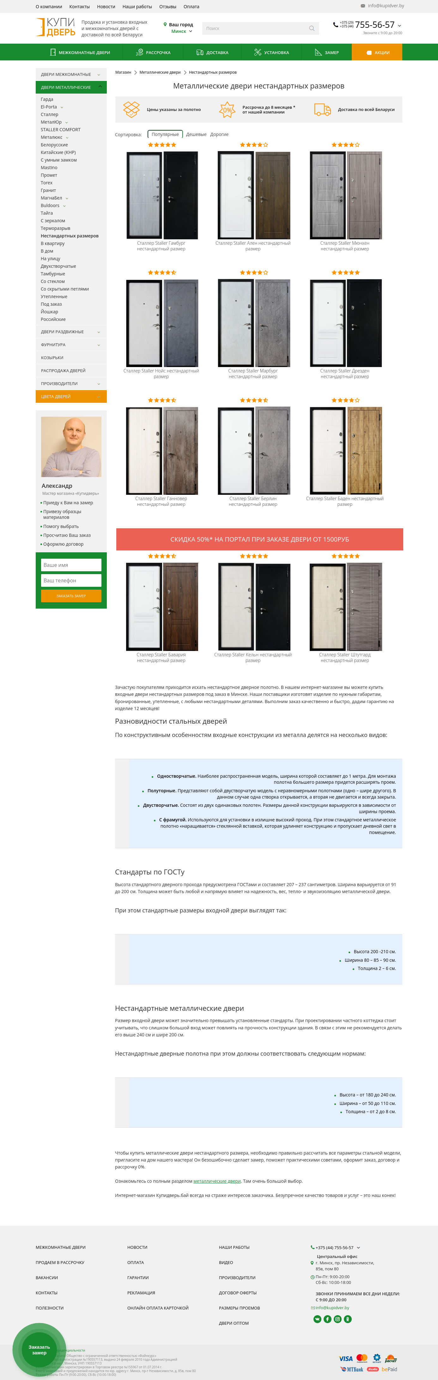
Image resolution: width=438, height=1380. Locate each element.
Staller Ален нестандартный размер (253, 246)
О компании (49, 6)
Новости (106, 6)
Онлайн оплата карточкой (158, 1308)
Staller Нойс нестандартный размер (161, 373)
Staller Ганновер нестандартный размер (161, 501)
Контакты (80, 6)
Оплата (191, 6)
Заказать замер (71, 595)
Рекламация (141, 1293)
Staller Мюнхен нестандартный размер (344, 246)
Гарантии (138, 1277)
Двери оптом (234, 1323)
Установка (271, 53)
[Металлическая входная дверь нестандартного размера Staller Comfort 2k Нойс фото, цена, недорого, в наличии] (162, 317)
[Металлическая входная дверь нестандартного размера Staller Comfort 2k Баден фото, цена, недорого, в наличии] (346, 445)
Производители (237, 1277)
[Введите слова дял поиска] (253, 28)
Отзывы (167, 6)
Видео (226, 1262)
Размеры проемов (239, 1308)
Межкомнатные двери (79, 53)
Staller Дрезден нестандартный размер (345, 373)
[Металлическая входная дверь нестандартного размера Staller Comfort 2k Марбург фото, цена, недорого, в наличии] (254, 317)
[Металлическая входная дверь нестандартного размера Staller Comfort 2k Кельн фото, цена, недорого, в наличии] (254, 601)
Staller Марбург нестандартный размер (253, 373)
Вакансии (47, 1277)
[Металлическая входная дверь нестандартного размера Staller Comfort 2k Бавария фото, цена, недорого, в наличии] (162, 601)
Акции (377, 53)
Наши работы (137, 6)
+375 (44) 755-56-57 (338, 1247)
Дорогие (219, 134)
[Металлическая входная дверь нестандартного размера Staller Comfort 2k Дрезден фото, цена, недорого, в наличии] (346, 317)
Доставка (212, 53)
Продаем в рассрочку (60, 1262)
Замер (326, 53)
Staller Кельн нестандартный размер (253, 657)
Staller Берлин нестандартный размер (253, 501)
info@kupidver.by (381, 6)
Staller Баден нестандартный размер (345, 501)
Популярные (165, 134)
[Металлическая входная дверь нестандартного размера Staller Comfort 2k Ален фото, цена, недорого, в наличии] (254, 190)
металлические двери (217, 1181)
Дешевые (196, 134)
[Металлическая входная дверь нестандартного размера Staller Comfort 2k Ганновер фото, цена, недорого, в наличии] (162, 445)
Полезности (50, 1308)
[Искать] (312, 28)
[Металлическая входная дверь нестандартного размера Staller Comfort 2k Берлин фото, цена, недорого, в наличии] (254, 445)
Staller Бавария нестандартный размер (161, 657)
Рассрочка (153, 53)
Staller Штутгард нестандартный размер (344, 657)
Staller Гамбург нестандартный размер (161, 246)
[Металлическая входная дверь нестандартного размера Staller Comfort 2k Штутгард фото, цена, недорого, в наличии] (346, 601)
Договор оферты (238, 1293)
